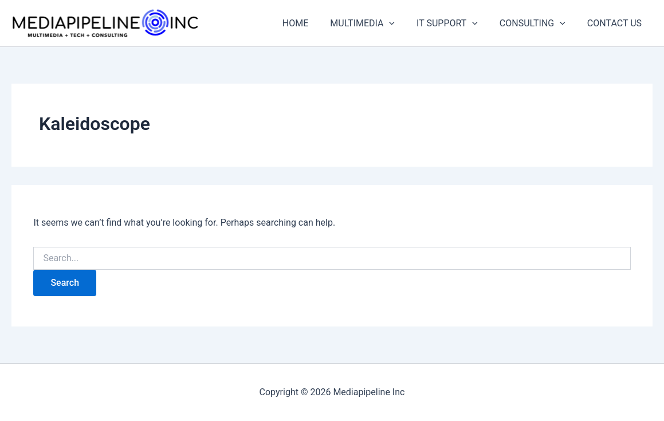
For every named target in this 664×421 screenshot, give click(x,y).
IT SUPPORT (455, 23)
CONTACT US (616, 23)
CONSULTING (538, 23)
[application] (401, 23)
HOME (311, 23)
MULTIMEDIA (374, 23)
